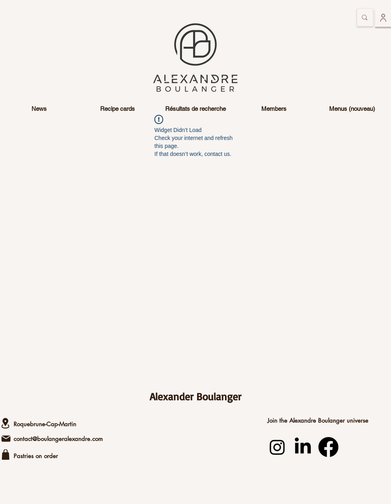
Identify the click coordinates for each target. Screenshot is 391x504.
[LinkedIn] (303, 447)
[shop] (5, 454)
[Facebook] (328, 447)
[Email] (6, 438)
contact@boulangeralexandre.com (58, 439)
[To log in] (383, 18)
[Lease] (5, 423)
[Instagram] (277, 447)
